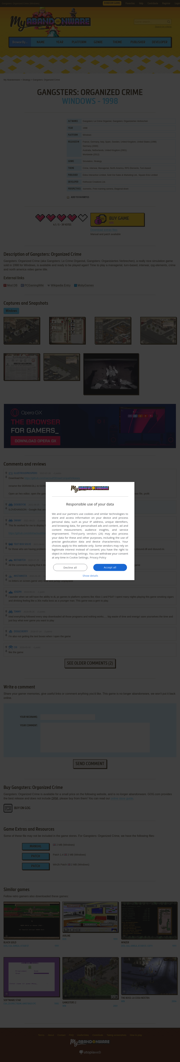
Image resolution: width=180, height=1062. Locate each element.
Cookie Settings (78, 557)
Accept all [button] (110, 567)
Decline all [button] (70, 567)
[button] (90, 576)
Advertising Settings (75, 553)
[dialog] (90, 531)
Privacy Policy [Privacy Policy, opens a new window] (98, 557)
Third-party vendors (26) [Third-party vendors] (87, 533)
